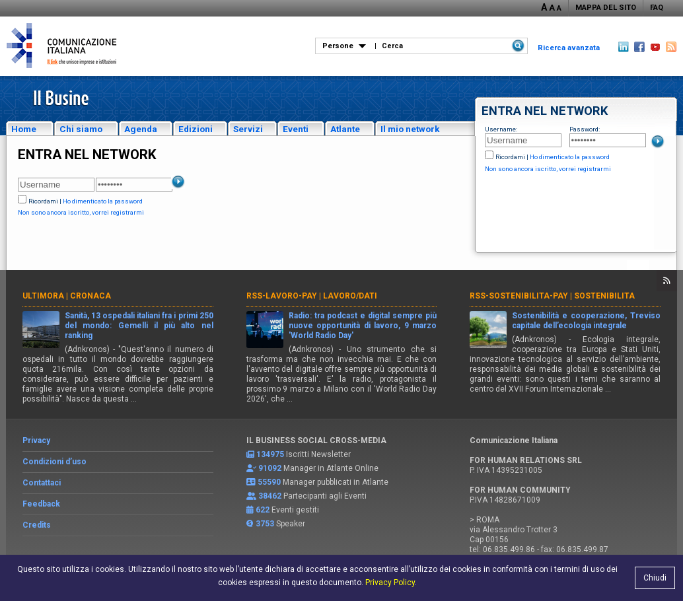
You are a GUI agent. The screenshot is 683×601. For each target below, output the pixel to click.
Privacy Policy (390, 582)
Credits (36, 525)
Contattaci (41, 482)
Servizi (248, 129)
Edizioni (195, 129)
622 (263, 509)
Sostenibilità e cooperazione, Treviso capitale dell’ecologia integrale (586, 320)
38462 (269, 496)
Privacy (36, 440)
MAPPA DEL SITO (605, 7)
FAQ (656, 7)
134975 (270, 454)
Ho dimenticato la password (570, 156)
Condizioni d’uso (54, 461)
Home (23, 129)
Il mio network (410, 129)
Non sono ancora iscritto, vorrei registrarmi (548, 168)
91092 (269, 468)
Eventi (295, 129)
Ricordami (510, 156)
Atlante (345, 129)
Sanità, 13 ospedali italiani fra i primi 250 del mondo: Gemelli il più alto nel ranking (139, 325)
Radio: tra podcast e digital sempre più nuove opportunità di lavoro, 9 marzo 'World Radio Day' (363, 325)
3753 (265, 523)
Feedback (41, 504)
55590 (269, 482)
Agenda (140, 129)
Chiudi (654, 578)
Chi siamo (80, 129)
